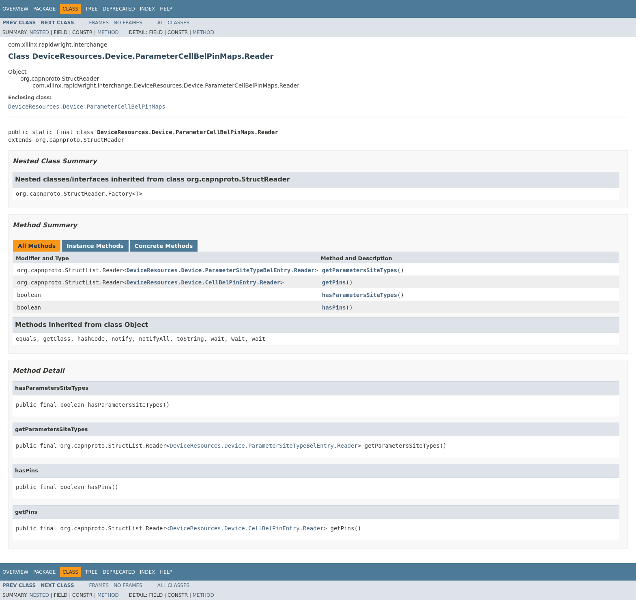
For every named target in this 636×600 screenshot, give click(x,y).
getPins (334, 282)
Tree (91, 9)
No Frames (128, 23)
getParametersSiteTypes (359, 270)
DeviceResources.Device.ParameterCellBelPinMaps (86, 106)
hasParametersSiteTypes (359, 295)
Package (44, 9)
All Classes (173, 23)
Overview (15, 9)
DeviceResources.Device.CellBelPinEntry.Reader (203, 282)
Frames (99, 23)
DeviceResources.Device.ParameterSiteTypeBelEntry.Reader (221, 270)
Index (147, 9)
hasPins (334, 307)
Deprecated (119, 9)
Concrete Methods (164, 246)
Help (166, 9)
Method (108, 32)
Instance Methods (95, 246)
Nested (39, 32)
